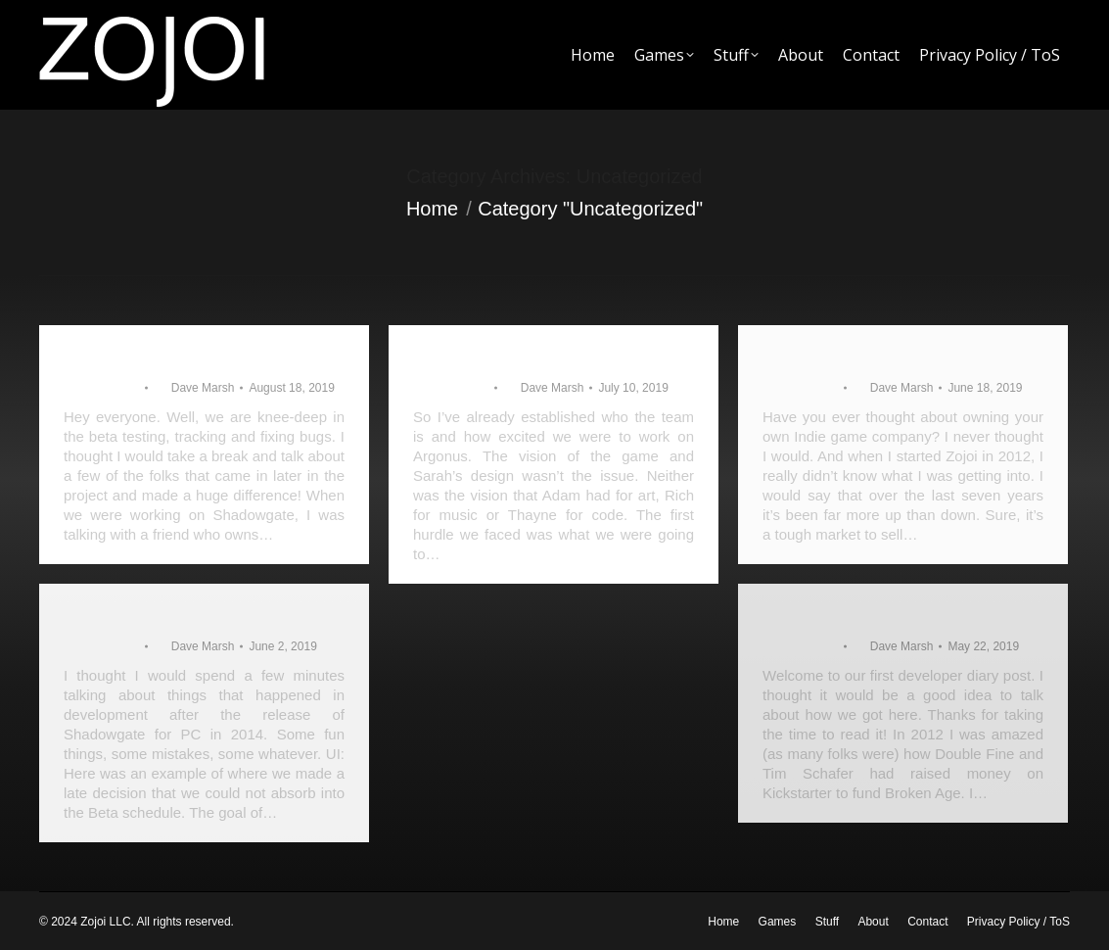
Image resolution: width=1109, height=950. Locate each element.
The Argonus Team (842, 356)
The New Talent (131, 356)
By (194, 388)
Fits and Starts (475, 356)
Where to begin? (831, 615)
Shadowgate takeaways (162, 615)
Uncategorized (101, 388)
